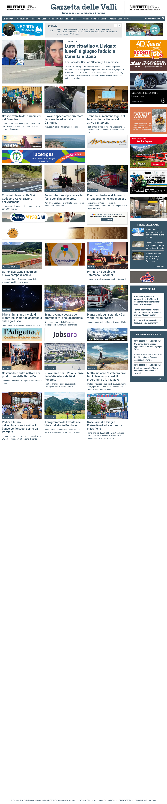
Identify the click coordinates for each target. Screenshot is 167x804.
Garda (51, 19)
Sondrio (104, 19)
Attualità (112, 19)
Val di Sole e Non (24, 19)
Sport (120, 19)
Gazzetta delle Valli (148, 709)
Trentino (59, 19)
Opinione (128, 19)
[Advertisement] (148, 423)
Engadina (36, 19)
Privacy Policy (140, 800)
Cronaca (78, 19)
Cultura (86, 19)
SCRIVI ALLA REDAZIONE (152, 19)
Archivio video (159, 266)
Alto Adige (69, 19)
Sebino (44, 19)
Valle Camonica (9, 19)
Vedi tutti (161, 379)
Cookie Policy (151, 800)
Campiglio (95, 19)
